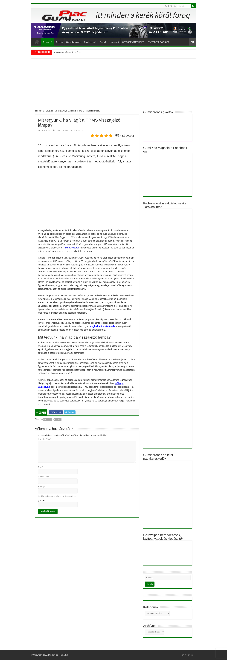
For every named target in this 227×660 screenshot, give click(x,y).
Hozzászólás (44, 439)
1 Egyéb (49, 111)
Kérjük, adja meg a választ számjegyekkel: (57, 496)
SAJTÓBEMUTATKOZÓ (133, 42)
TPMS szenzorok (70, 247)
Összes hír (47, 42)
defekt (47, 419)
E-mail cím (43, 477)
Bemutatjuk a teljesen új (63, 52)
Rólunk (103, 42)
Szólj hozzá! (78, 130)
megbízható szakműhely (102, 326)
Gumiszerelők (90, 42)
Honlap (41, 486)
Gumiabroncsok (73, 42)
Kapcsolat (114, 42)
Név (40, 467)
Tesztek (59, 42)
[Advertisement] (113, 86)
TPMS (65, 130)
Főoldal (37, 41)
